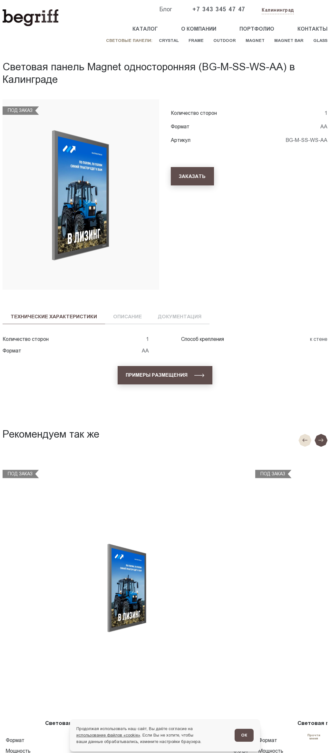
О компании (198, 29)
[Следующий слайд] (321, 440)
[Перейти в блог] (314, 737)
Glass (320, 40)
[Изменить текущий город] (277, 10)
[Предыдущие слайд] (304, 440)
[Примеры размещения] (165, 375)
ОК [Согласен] (244, 735)
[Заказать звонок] (312, 10)
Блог (166, 9)
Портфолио (256, 29)
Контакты (312, 29)
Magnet (255, 40)
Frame (196, 40)
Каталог (145, 29)
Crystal (169, 40)
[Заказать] (192, 176)
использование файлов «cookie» (108, 735)
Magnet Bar (289, 40)
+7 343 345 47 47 (218, 9)
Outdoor (224, 40)
